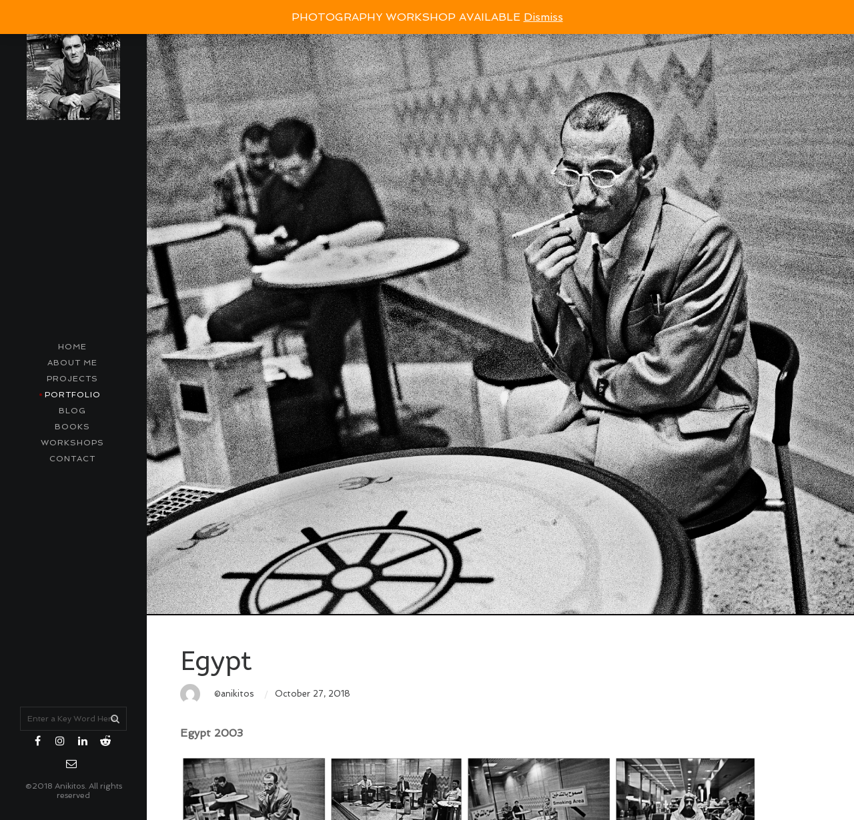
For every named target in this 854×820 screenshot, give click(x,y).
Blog (72, 410)
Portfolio (73, 394)
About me (72, 362)
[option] (500, 307)
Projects (72, 378)
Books (72, 426)
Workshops (72, 442)
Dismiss (543, 17)
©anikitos (234, 694)
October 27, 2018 (312, 694)
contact (72, 458)
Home (72, 346)
